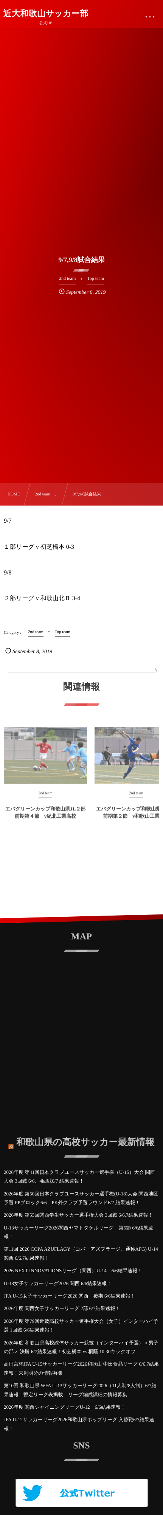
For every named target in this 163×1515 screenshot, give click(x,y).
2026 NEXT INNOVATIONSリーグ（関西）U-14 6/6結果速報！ (73, 1270)
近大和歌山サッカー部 (45, 13)
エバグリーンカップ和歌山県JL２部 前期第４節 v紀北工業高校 (45, 814)
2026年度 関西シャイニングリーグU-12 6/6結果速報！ (65, 1407)
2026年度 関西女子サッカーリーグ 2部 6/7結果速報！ (62, 1308)
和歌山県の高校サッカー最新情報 (85, 1140)
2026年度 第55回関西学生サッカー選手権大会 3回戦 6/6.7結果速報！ (78, 1215)
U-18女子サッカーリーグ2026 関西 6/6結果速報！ (58, 1283)
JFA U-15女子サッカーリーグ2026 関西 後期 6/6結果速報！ (69, 1296)
